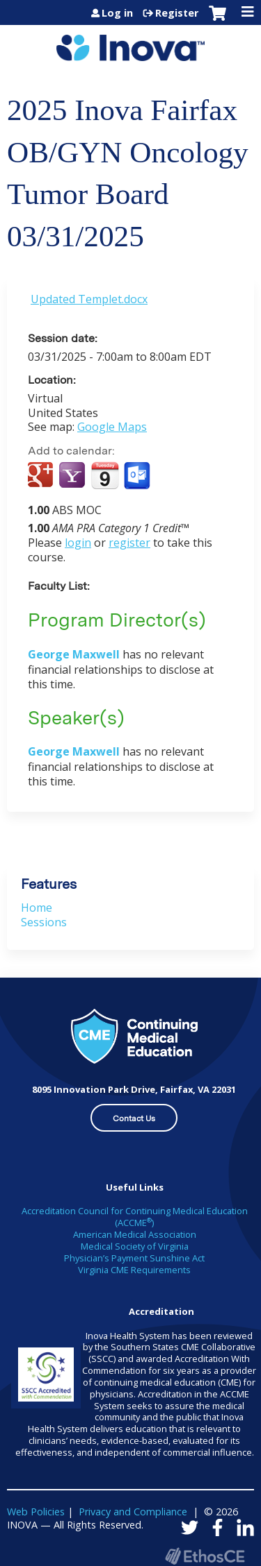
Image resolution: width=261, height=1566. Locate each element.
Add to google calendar (42, 476)
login (78, 542)
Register (176, 13)
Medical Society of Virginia (135, 1246)
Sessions (44, 922)
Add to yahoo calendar (73, 476)
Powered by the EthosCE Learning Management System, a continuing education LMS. (204, 1556)
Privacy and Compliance (133, 1511)
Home (36, 907)
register (129, 542)
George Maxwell (75, 654)
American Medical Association (134, 1234)
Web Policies (36, 1511)
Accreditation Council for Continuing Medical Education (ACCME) (135, 1217)
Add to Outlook (138, 476)
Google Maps (112, 426)
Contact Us (134, 1118)
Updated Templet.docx (89, 299)
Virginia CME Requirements (134, 1269)
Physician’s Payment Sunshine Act (134, 1258)
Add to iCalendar (104, 475)
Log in (117, 13)
